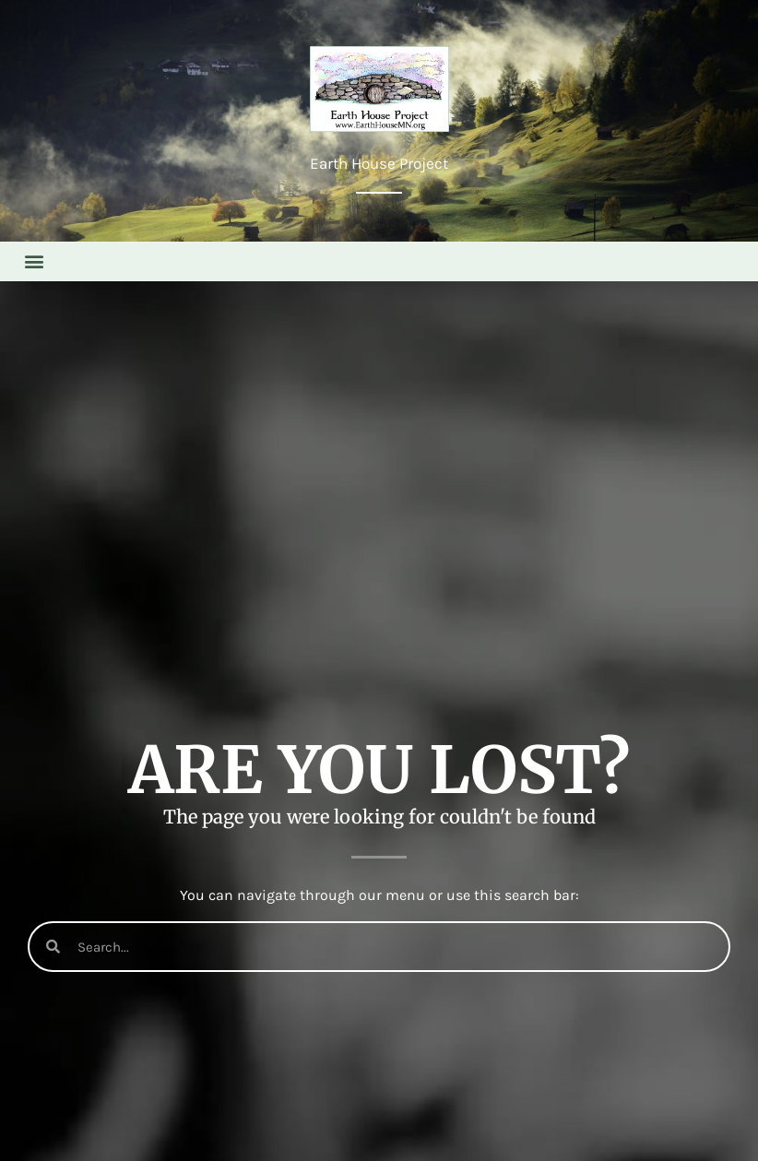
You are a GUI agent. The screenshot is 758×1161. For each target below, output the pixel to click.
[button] (33, 261)
